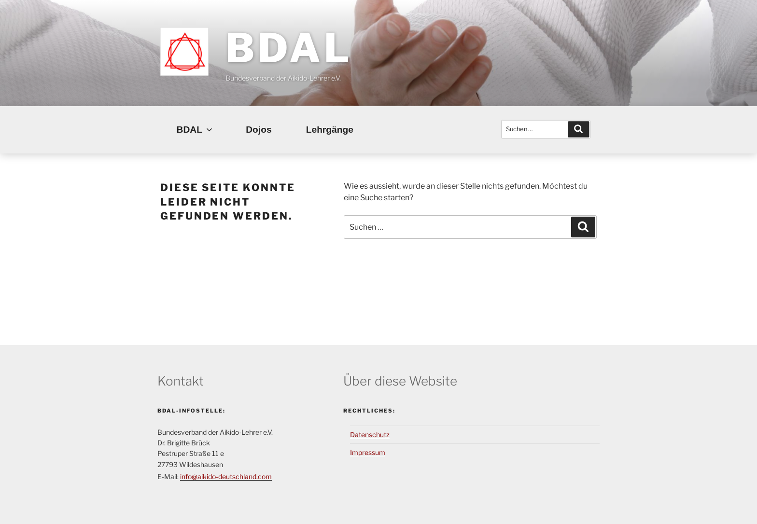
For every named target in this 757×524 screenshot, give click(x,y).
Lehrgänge (329, 129)
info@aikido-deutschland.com (226, 476)
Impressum (367, 452)
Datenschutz (370, 434)
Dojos (258, 129)
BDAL (288, 48)
